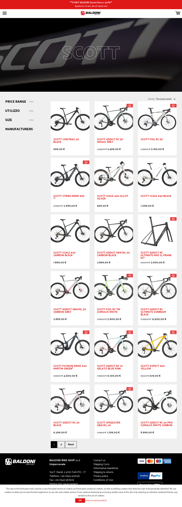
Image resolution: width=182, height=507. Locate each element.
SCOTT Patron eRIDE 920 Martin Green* (70, 368)
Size (8, 120)
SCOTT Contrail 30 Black (66, 141)
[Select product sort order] (165, 99)
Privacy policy (100, 476)
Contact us (99, 460)
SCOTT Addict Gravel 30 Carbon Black (113, 255)
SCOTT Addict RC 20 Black (66, 425)
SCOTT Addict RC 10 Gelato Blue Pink (110, 368)
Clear (31, 102)
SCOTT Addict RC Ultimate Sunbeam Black (153, 312)
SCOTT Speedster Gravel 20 (108, 425)
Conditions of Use (103, 480)
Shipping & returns (103, 472)
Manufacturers (19, 129)
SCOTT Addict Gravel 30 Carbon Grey (69, 311)
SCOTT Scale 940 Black (156, 196)
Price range (15, 102)
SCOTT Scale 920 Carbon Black (64, 255)
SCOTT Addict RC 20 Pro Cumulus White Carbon (157, 425)
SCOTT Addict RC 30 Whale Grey (110, 141)
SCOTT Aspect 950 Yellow (153, 368)
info (105, 6)
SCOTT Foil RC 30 (152, 140)
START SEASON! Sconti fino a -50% (91, 3)
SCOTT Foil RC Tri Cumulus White (108, 311)
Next (71, 444)
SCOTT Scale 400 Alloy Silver (112, 198)
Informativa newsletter (105, 468)
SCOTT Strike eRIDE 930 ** (68, 198)
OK (80, 500)
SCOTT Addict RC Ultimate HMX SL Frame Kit (156, 256)
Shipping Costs (101, 464)
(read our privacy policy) (96, 500)
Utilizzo (12, 111)
